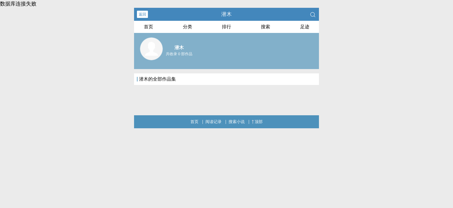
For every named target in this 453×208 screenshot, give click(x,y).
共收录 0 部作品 (179, 54)
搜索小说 (237, 121)
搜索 (265, 26)
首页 (148, 26)
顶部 (257, 121)
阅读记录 (213, 121)
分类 (187, 26)
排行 (226, 26)
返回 (142, 14)
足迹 (304, 26)
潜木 (226, 14)
